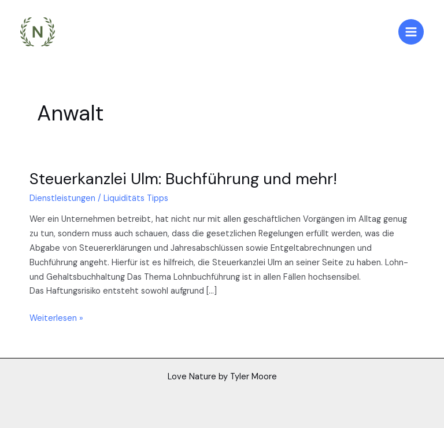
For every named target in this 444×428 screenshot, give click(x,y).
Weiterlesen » (56, 318)
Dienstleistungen (62, 198)
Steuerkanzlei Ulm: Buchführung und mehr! (183, 179)
